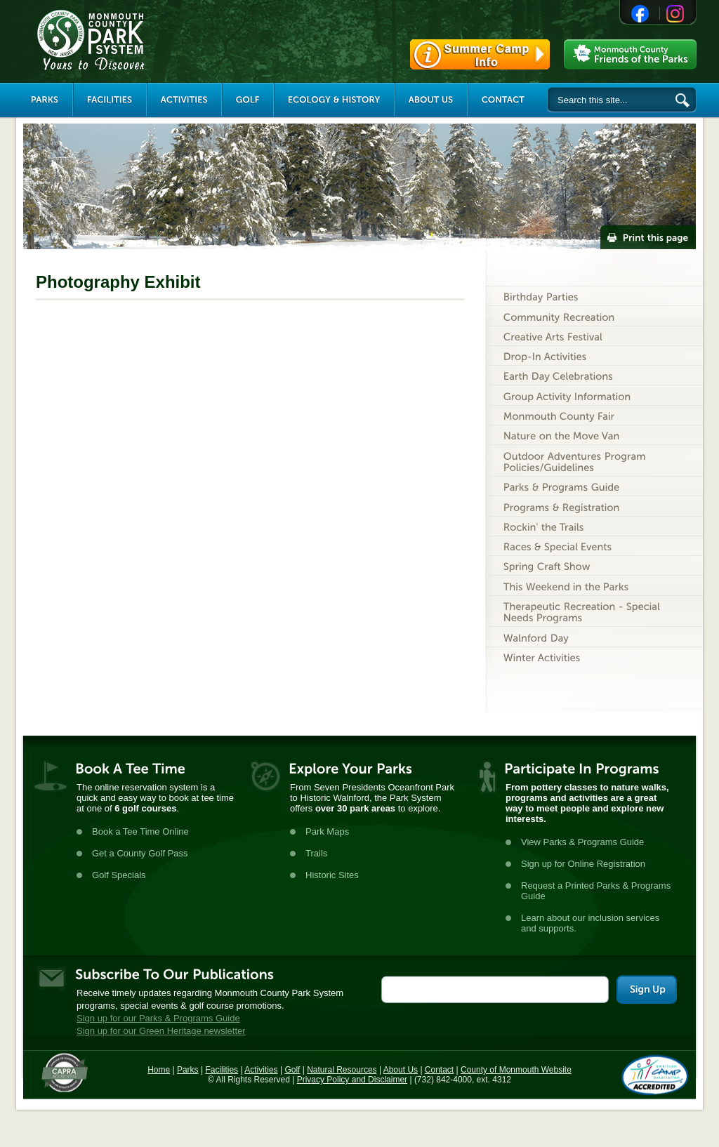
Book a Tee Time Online (140, 831)
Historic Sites (332, 875)
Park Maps (327, 831)
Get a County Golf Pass (140, 853)
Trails (316, 853)
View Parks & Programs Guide (582, 842)
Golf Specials (119, 875)
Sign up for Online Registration (583, 863)
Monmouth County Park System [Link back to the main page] (132, 40)
